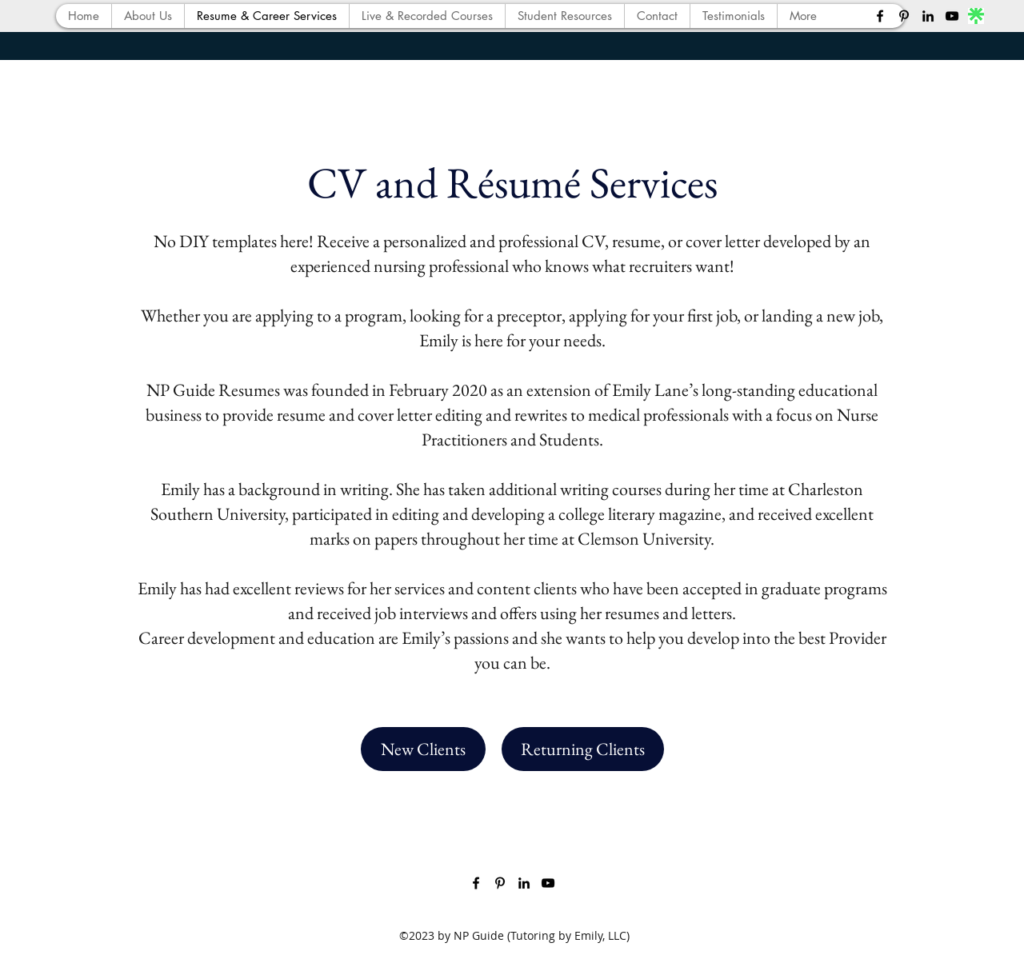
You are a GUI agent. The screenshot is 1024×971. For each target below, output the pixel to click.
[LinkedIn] (928, 16)
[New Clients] (423, 749)
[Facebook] (880, 16)
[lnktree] (976, 16)
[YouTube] (952, 16)
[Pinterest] (904, 16)
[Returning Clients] (583, 749)
